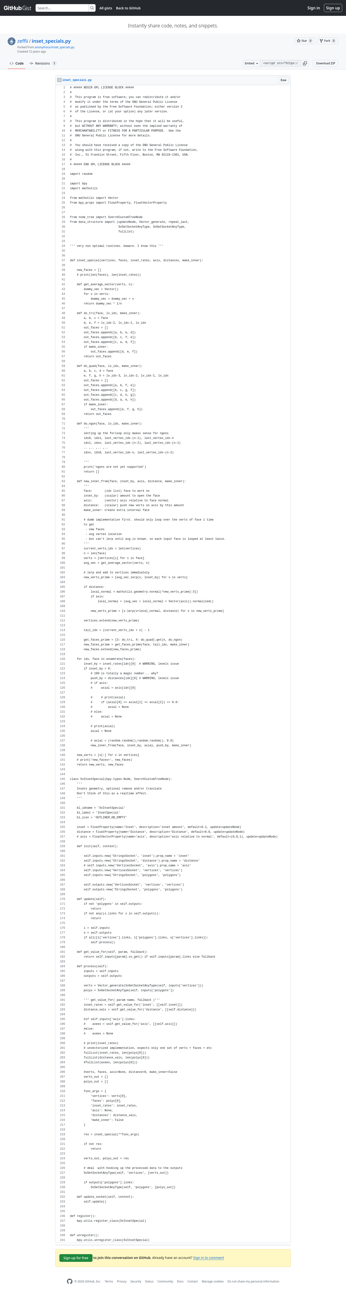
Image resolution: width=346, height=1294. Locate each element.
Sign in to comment (208, 1257)
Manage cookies (212, 1281)
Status (149, 1281)
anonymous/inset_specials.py (54, 47)
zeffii (22, 41)
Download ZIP (325, 63)
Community (165, 1281)
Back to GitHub (128, 8)
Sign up (333, 8)
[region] (173, 664)
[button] (305, 63)
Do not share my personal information (253, 1281)
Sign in (314, 8)
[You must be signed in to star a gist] (305, 40)
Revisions (43, 63)
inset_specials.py (51, 41)
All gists (105, 8)
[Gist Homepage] (18, 8)
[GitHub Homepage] (70, 1281)
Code (17, 63)
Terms (109, 1281)
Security (135, 1281)
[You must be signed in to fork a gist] (327, 40)
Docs (180, 1281)
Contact (192, 1281)
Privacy (122, 1281)
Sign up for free (75, 1258)
